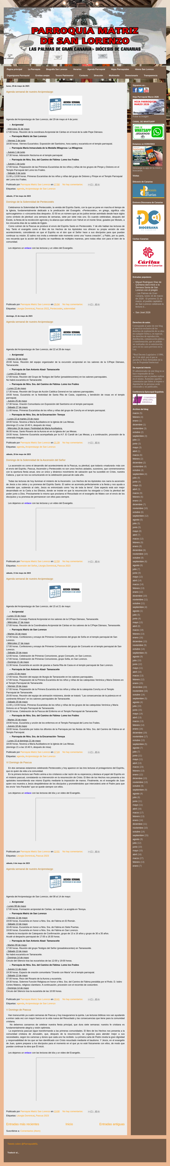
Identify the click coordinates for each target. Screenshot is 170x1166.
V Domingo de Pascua (18, 1009)
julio (135, 440)
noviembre (138, 428)
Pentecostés (56, 308)
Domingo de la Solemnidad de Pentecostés (30, 201)
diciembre (137, 424)
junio (135, 443)
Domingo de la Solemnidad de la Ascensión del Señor (36, 460)
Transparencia (150, 75)
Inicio (69, 1124)
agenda (20, 188)
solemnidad (69, 308)
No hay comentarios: (73, 184)
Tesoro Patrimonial (64, 75)
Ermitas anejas (42, 75)
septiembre (138, 436)
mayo (135, 447)
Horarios (77, 69)
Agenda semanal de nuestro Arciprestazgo (29, 91)
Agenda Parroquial (96, 69)
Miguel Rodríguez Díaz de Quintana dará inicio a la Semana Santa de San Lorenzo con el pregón (148, 286)
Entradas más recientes (22, 1124)
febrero (136, 417)
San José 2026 (143, 312)
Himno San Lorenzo (144, 69)
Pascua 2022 (42, 308)
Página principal (14, 69)
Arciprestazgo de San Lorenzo (40, 188)
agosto (136, 519)
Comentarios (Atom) (30, 1131)
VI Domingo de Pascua (19, 762)
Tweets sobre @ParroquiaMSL (22, 1144)
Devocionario (131, 75)
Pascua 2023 (63, 565)
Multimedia (114, 75)
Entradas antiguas (112, 1124)
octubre (136, 432)
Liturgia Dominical (26, 308)
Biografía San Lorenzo (56, 69)
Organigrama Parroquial (18, 75)
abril (135, 451)
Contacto (83, 75)
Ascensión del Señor (27, 565)
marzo (136, 413)
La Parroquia (34, 69)
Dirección (98, 75)
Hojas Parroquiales (120, 69)
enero (135, 421)
